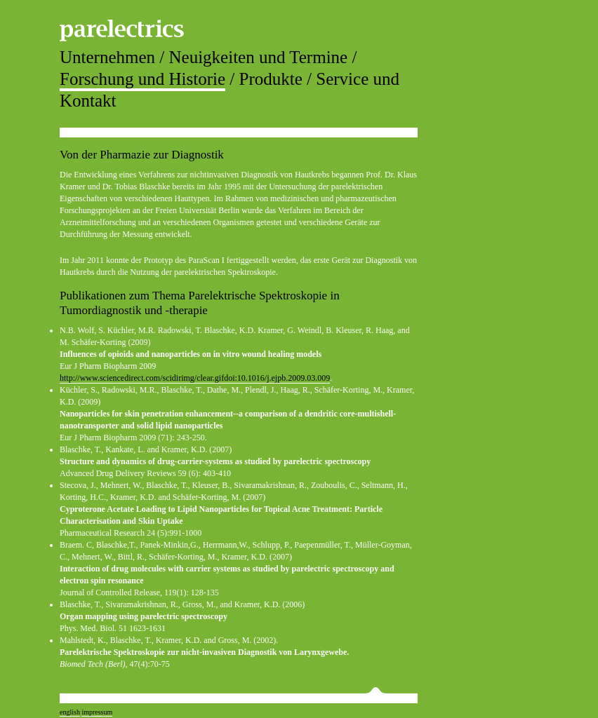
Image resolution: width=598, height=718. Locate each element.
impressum (96, 712)
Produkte (271, 78)
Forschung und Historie (142, 78)
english (70, 712)
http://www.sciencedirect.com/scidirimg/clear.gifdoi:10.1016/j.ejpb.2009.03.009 (195, 378)
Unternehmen (107, 57)
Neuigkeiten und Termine (258, 57)
